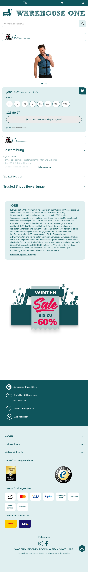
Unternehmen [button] (44, 444)
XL (40, 104)
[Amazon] (10, 497)
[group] (43, 387)
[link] (40, 545)
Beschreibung (13, 150)
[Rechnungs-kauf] (61, 497)
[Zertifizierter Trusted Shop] (24, 475)
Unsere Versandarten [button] (17, 515)
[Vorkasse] (22, 507)
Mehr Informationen (19, 128)
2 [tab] (46, 84)
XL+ (48, 104)
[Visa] (35, 497)
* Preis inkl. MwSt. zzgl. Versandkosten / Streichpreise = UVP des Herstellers (43, 553)
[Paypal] (48, 497)
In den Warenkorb (44, 119)
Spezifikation (13, 176)
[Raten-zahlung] (10, 507)
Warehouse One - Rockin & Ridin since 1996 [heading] (43, 549)
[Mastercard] (22, 497)
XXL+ (56, 104)
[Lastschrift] (73, 497)
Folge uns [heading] (44, 536)
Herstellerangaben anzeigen (23, 254)
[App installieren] (17, 417)
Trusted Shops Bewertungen (25, 186)
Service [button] (44, 436)
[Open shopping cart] (62, 2)
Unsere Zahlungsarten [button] (18, 488)
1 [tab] (42, 84)
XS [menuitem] (9, 104)
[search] (40, 23)
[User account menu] (83, 2)
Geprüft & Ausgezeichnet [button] (19, 460)
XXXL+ (66, 104)
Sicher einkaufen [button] (44, 452)
